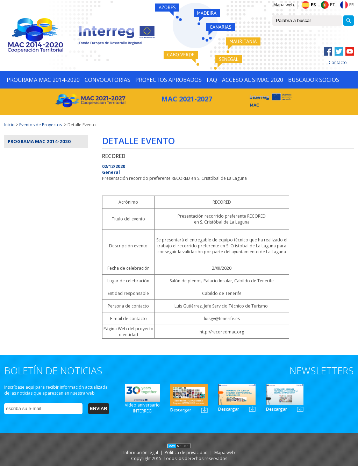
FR (351, 5)
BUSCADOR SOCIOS (313, 80)
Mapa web (283, 5)
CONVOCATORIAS (107, 80)
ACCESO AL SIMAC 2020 (252, 80)
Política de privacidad (187, 453)
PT (332, 5)
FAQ (212, 80)
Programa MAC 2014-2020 (39, 141)
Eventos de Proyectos (40, 125)
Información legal (141, 453)
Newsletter (204, 410)
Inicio (9, 125)
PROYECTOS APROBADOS (168, 80)
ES (313, 5)
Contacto (338, 62)
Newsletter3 (300, 409)
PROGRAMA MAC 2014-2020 (43, 80)
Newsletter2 (252, 409)
